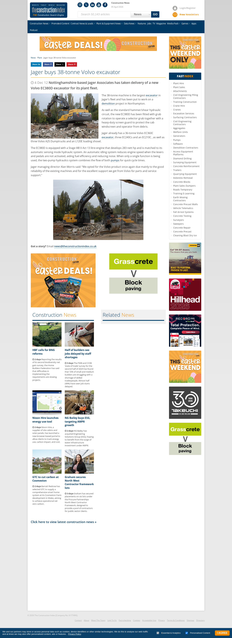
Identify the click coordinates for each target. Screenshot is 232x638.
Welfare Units (180, 132)
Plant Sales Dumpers (184, 185)
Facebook (105, 4)
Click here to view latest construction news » (64, 522)
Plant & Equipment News (108, 23)
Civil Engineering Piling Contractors (185, 96)
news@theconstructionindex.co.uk (75, 246)
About (86, 620)
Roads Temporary (182, 189)
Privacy (161, 620)
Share (35, 64)
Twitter (86, 4)
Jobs (149, 23)
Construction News (39, 23)
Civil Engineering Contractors (182, 123)
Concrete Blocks (181, 181)
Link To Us (112, 620)
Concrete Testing (182, 215)
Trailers (177, 170)
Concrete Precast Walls (185, 204)
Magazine (161, 23)
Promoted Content (60, 23)
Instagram (79, 4)
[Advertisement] (98, 567)
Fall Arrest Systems (183, 212)
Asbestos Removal (183, 177)
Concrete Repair (182, 227)
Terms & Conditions (176, 620)
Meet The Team (98, 620)
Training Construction (185, 101)
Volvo (140, 133)
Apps (193, 23)
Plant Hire (178, 83)
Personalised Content (197, 633)
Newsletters (189, 14)
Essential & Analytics (169, 633)
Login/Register (188, 8)
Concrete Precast (182, 231)
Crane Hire (179, 105)
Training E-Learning (183, 193)
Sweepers (178, 223)
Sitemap (190, 620)
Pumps (177, 139)
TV (154, 23)
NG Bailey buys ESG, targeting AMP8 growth (77, 421)
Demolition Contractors (185, 147)
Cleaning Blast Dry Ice (185, 235)
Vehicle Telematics (183, 208)
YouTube (98, 4)
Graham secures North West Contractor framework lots (79, 482)
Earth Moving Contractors (180, 199)
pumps (115, 160)
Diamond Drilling (182, 158)
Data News (129, 23)
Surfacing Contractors (185, 117)
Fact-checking (125, 620)
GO (155, 14)
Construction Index (48, 10)
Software (178, 143)
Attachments (180, 91)
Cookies (136, 620)
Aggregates (179, 128)
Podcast (33, 30)
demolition (108, 103)
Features (142, 23)
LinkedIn (92, 4)
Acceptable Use (149, 620)
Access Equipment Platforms (183, 153)
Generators (179, 135)
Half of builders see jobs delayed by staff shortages (78, 353)
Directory (200, 620)
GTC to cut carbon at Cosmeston (45, 478)
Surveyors (178, 219)
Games (184, 23)
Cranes (177, 109)
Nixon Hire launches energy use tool (45, 419)
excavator (152, 95)
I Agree (222, 633)
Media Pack (172, 23)
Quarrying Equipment (185, 173)
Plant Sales (179, 87)
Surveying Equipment (184, 162)
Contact (78, 620)
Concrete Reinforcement (186, 166)
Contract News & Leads (82, 23)
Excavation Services (183, 113)
